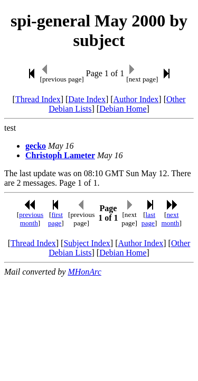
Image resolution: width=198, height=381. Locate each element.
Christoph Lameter (60, 155)
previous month (31, 219)
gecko (35, 145)
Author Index (136, 99)
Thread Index (38, 99)
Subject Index (86, 243)
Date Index (87, 99)
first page (55, 219)
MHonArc (84, 271)
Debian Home (122, 108)
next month (170, 219)
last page (148, 219)
